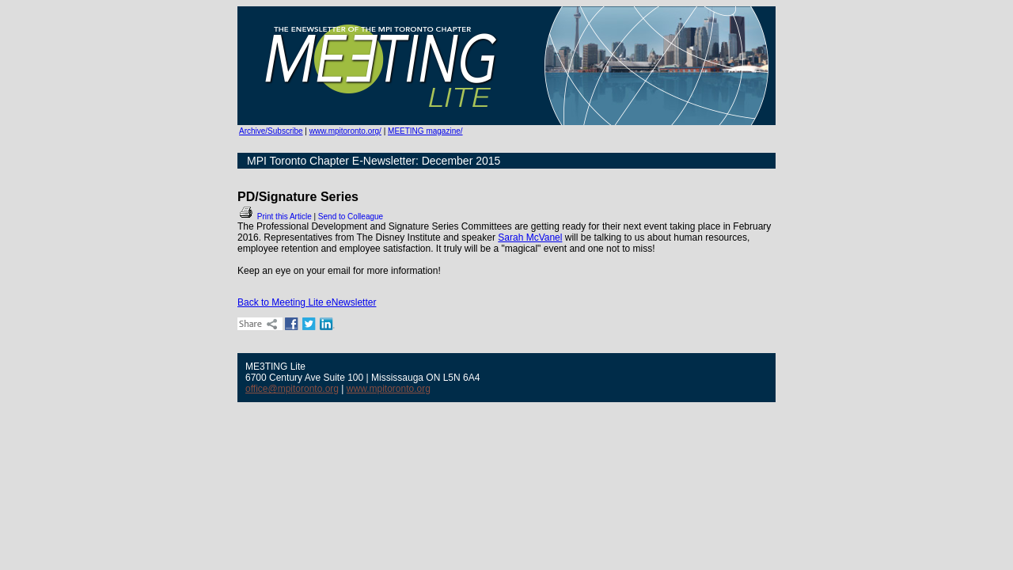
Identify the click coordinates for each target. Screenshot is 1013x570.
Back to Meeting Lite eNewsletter (306, 302)
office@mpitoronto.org (292, 388)
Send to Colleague (350, 216)
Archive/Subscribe (271, 131)
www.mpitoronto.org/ (345, 131)
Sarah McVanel (530, 237)
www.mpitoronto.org (389, 388)
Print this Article (274, 216)
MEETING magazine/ (425, 131)
